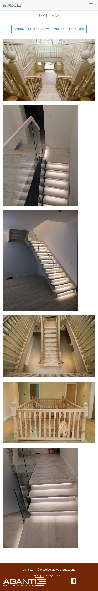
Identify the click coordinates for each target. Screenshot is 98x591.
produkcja (77, 29)
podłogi (59, 29)
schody (19, 29)
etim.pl (61, 575)
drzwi (45, 29)
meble (32, 29)
